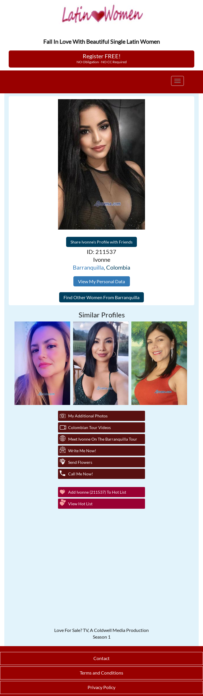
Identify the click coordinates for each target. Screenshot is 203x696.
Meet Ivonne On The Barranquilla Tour (102, 439)
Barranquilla (88, 267)
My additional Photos (88, 415)
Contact (101, 658)
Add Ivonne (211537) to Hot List (97, 492)
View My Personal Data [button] (101, 281)
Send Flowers (80, 462)
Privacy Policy (101, 687)
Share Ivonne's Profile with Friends (101, 241)
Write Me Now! (82, 450)
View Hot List (80, 503)
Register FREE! (102, 58)
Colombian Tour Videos (89, 427)
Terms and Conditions (101, 672)
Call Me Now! (80, 473)
